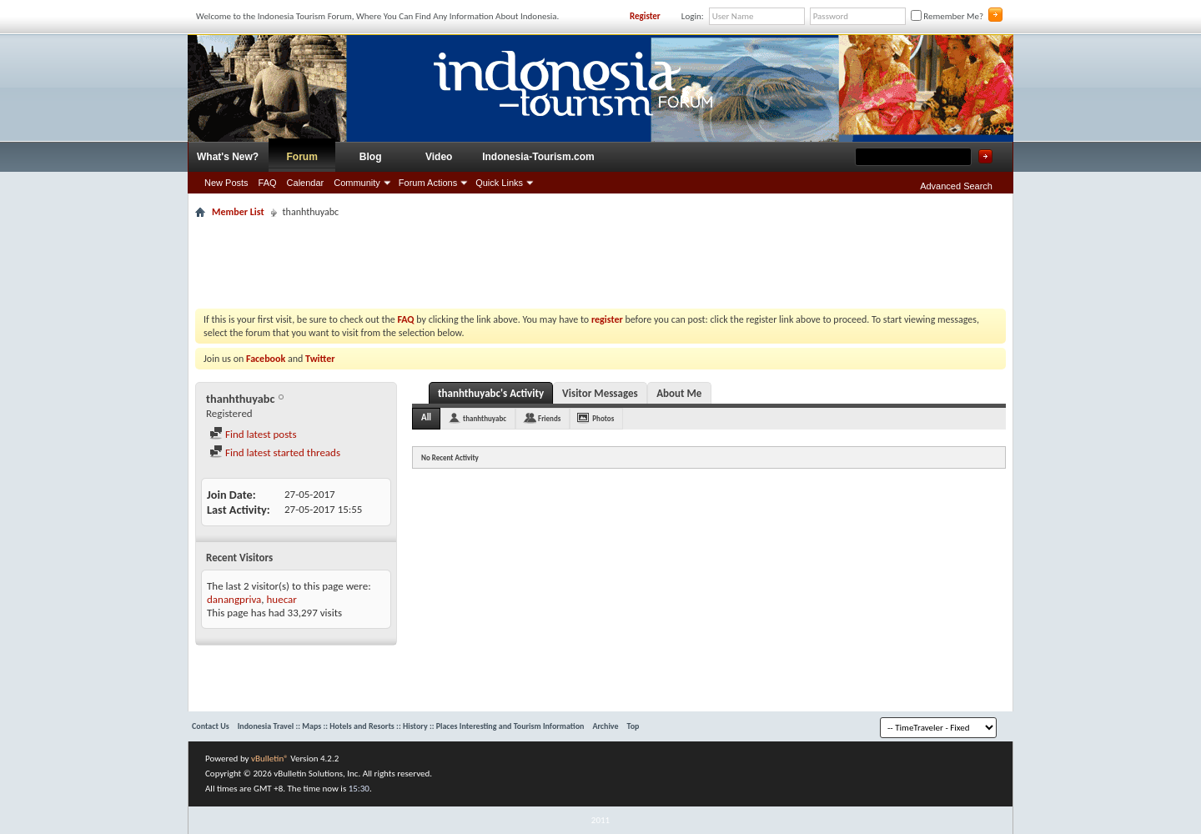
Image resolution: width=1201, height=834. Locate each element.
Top (633, 726)
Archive (605, 726)
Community (357, 183)
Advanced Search (956, 186)
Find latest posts (253, 434)
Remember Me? (947, 16)
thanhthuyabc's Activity (491, 393)
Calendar (305, 183)
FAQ (268, 183)
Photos (603, 418)
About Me (678, 393)
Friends (549, 418)
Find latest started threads (274, 452)
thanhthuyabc (484, 418)
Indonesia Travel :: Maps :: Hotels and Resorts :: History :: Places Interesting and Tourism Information (411, 726)
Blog (370, 157)
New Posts (226, 183)
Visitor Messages (600, 393)
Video (438, 157)
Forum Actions (428, 183)
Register (645, 16)
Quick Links (499, 183)
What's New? (228, 157)
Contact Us (210, 726)
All (426, 417)
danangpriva (234, 599)
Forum (302, 157)
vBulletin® (270, 758)
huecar (282, 599)
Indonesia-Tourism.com (538, 157)
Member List (238, 212)
